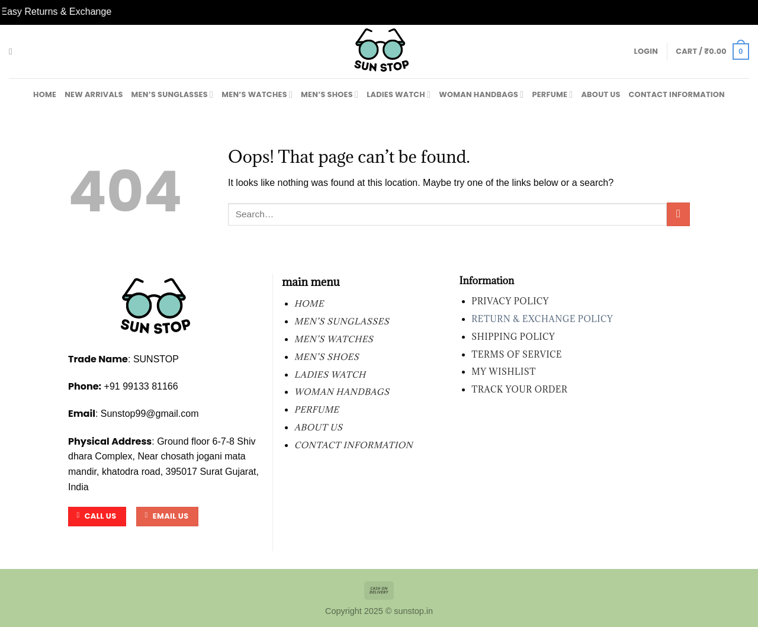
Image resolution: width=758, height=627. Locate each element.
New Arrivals (94, 94)
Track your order (519, 389)
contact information (677, 94)
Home (44, 94)
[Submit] (678, 214)
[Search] (13, 51)
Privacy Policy (510, 301)
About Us (600, 94)
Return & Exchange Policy (542, 318)
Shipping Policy (513, 336)
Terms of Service (516, 354)
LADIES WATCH (399, 94)
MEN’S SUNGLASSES (172, 94)
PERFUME (552, 94)
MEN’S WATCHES (257, 94)
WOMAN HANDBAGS (481, 94)
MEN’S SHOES (329, 94)
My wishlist (503, 371)
